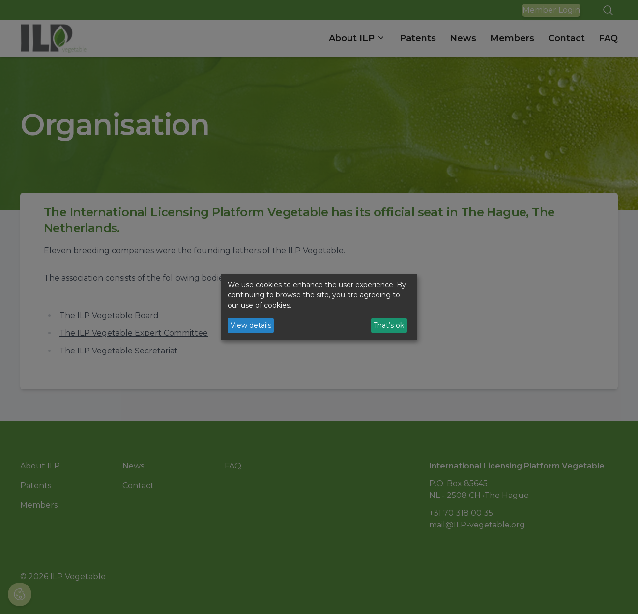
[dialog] (319, 307)
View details (251, 325)
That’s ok (389, 325)
